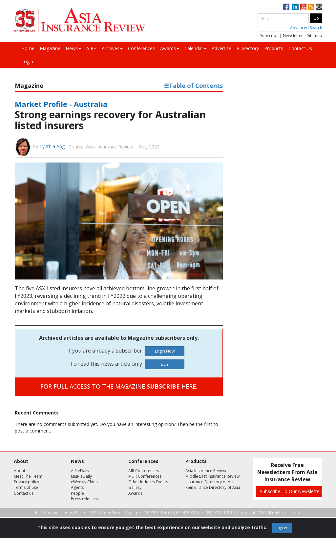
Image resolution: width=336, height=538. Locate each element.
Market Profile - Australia (61, 104)
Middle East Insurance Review (212, 476)
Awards (169, 48)
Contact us (23, 493)
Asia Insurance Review (205, 470)
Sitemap (314, 35)
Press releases (84, 499)
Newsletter (293, 35)
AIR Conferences (143, 470)
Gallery (134, 487)
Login (27, 61)
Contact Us (300, 48)
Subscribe (269, 35)
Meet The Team (28, 476)
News (73, 48)
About (19, 470)
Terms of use (26, 487)
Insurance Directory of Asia (210, 482)
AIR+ (91, 48)
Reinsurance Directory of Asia (212, 487)
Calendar (195, 48)
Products (273, 48)
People (77, 493)
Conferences (141, 48)
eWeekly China (84, 482)
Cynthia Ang (52, 146)
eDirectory (248, 48)
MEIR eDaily (81, 476)
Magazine (50, 48)
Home (27, 48)
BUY (165, 364)
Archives (112, 48)
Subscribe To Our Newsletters (292, 491)
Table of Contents (193, 85)
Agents (77, 487)
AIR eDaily (80, 470)
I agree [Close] (282, 527)
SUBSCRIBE (163, 386)
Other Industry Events (148, 482)
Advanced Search (306, 27)
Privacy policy (26, 482)
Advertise (221, 48)
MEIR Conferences (144, 476)
